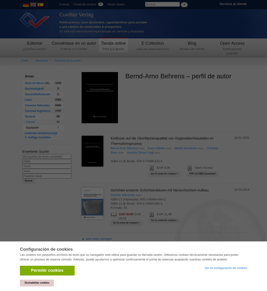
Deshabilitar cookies (37, 282)
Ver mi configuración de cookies (225, 268)
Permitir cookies (47, 270)
